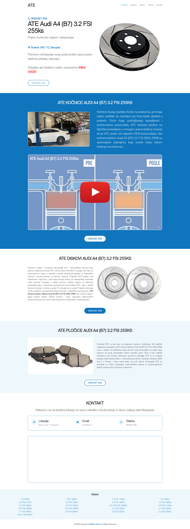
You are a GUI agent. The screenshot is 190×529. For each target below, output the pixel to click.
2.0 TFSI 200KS (25, 508)
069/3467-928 (37, 18)
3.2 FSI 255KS (165, 511)
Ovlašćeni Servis (94, 524)
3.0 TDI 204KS (71, 511)
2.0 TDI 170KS (71, 505)
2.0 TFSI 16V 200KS (118, 505)
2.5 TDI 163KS (118, 508)
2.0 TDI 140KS (165, 502)
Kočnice (134, 5)
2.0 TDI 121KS (25, 502)
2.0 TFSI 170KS (165, 505)
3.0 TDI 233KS (118, 511)
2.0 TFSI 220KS (72, 508)
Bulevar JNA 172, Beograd (44, 47)
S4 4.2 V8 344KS (25, 514)
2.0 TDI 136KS (118, 502)
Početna (124, 5)
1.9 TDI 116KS (118, 499)
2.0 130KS (164, 499)
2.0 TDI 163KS (25, 505)
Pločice (151, 5)
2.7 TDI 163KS (165, 508)
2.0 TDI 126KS (71, 502)
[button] (33, 129)
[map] (51, 423)
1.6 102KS (25, 499)
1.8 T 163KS (71, 499)
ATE (31, 5)
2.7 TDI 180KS (25, 511)
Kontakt (159, 5)
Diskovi (142, 5)
